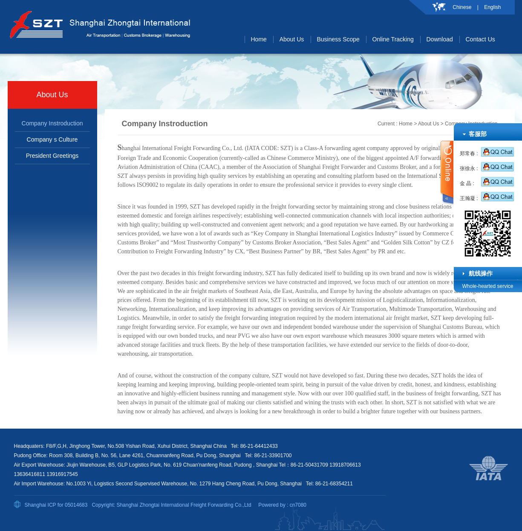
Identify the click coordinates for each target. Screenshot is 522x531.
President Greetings (52, 155)
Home (405, 124)
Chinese (462, 7)
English (492, 7)
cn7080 (298, 505)
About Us (428, 124)
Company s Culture (52, 139)
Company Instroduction (52, 123)
